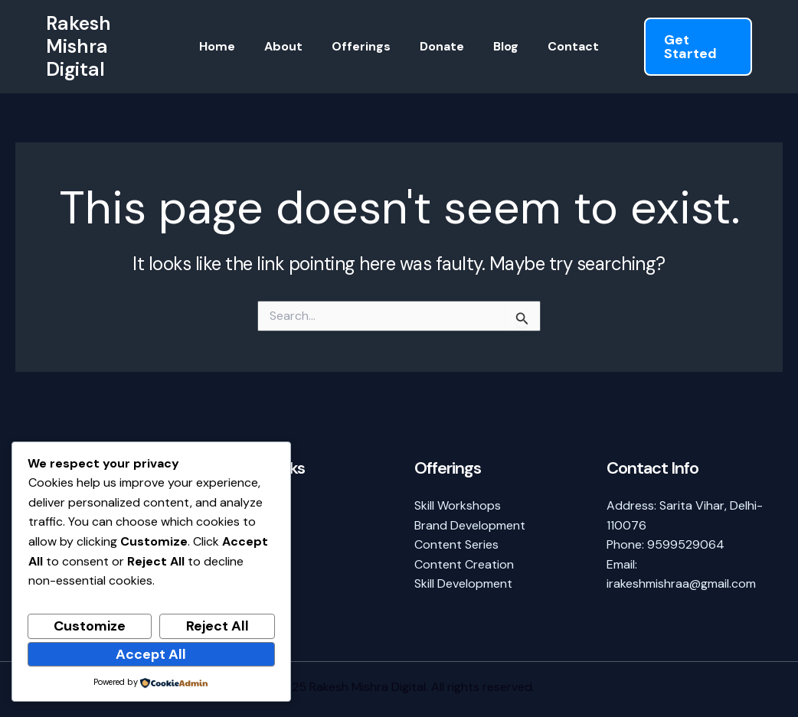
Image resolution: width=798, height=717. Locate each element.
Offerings (363, 46)
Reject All (217, 626)
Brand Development (469, 525)
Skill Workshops (457, 505)
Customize (90, 626)
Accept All (151, 654)
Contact (561, 46)
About (290, 46)
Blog (499, 46)
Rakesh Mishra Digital (78, 46)
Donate (439, 46)
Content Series (456, 544)
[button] (691, 46)
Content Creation (464, 564)
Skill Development (463, 583)
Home (229, 46)
